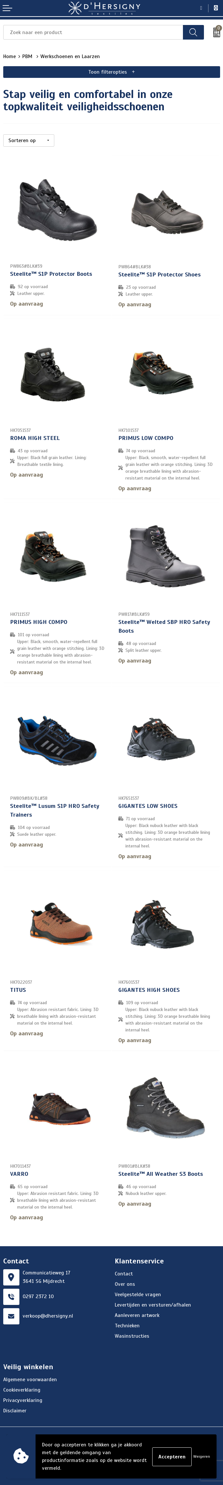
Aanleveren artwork (137, 1314)
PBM (28, 56)
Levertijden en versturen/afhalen (153, 1304)
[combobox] (93, 32)
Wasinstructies (132, 1335)
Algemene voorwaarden (30, 1378)
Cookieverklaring (21, 1389)
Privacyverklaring (22, 1399)
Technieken (127, 1324)
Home (9, 56)
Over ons (125, 1283)
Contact (124, 1273)
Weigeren (201, 1456)
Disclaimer (15, 1409)
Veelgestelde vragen (138, 1293)
